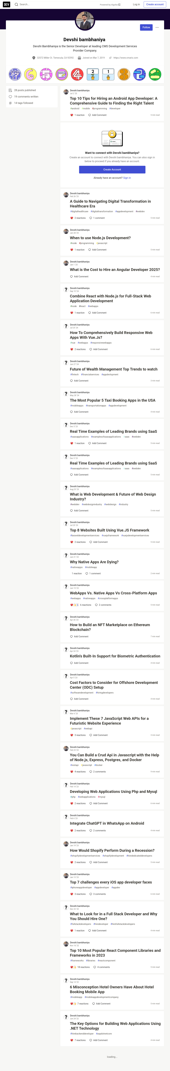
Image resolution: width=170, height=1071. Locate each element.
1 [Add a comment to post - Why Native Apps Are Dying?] (93, 573)
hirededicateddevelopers (139, 856)
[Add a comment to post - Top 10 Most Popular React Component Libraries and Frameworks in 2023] (80, 967)
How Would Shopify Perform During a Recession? (112, 850)
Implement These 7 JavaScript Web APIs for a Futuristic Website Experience (109, 721)
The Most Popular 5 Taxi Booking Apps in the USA (112, 400)
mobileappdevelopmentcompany (101, 997)
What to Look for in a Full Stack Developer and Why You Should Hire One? (113, 916)
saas (126, 436)
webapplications (86, 797)
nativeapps (76, 567)
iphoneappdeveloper (81, 887)
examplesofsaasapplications (106, 436)
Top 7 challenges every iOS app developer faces (111, 882)
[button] (15, 74)
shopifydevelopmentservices (85, 856)
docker (98, 765)
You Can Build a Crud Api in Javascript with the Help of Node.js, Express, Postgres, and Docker (114, 757)
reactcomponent (106, 960)
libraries (90, 960)
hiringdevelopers (104, 692)
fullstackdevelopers (80, 924)
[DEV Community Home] (7, 4)
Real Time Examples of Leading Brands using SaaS (113, 431)
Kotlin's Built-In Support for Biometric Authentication (115, 656)
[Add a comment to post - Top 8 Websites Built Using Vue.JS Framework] (78, 542)
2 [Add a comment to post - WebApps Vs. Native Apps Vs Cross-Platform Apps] (102, 605)
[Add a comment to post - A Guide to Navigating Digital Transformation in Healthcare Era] (78, 218)
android (74, 108)
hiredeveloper (100, 924)
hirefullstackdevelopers (123, 924)
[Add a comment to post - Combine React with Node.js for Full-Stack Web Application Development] (77, 313)
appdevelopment (124, 211)
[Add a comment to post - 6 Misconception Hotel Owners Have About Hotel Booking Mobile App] (79, 1004)
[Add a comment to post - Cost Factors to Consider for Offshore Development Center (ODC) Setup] (79, 698)
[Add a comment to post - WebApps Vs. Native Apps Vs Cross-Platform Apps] (80, 605)
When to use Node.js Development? (100, 238)
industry (123, 504)
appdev (115, 887)
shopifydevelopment (113, 856)
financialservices (90, 374)
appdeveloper (101, 887)
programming (99, 108)
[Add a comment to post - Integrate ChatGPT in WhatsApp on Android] (78, 830)
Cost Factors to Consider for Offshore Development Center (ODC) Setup (114, 685)
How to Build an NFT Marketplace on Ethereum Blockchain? (110, 627)
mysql (101, 797)
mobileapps (76, 405)
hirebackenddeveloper (81, 1033)
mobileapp (91, 567)
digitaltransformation (102, 211)
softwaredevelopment (81, 692)
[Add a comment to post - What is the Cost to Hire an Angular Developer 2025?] (79, 276)
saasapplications (79, 436)
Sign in (127, 177)
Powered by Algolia (110, 5)
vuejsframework (110, 535)
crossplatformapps (108, 598)
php (72, 797)
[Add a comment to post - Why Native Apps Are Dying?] (76, 573)
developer (114, 108)
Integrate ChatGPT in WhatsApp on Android (107, 823)
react (82, 306)
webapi (88, 728)
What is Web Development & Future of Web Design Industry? (113, 496)
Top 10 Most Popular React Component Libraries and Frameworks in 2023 (115, 953)
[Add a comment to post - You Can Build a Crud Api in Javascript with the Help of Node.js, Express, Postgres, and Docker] (78, 772)
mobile (86, 108)
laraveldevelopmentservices (84, 535)
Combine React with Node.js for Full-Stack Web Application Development (110, 298)
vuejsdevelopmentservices (135, 535)
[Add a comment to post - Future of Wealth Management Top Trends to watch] (79, 380)
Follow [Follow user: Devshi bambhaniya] (146, 27)
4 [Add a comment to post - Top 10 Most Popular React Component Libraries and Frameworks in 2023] (101, 967)
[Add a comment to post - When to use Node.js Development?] (77, 250)
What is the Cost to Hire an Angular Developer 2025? (115, 269)
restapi (74, 765)
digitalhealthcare (79, 211)
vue (72, 343)
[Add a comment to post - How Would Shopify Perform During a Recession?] (78, 862)
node (73, 243)
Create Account (112, 169)
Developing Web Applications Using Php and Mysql (113, 791)
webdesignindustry (92, 504)
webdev (140, 211)
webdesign (110, 504)
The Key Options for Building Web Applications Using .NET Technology (115, 1026)
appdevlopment (109, 374)
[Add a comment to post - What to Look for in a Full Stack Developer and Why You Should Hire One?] (77, 930)
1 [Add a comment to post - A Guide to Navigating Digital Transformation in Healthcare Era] (97, 218)
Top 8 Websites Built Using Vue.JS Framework (109, 530)
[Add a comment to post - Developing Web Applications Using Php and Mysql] (78, 803)
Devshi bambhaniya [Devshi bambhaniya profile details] (79, 90)
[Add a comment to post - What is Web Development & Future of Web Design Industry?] (79, 510)
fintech (74, 374)
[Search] (16, 4)
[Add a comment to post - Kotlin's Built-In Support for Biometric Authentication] (79, 663)
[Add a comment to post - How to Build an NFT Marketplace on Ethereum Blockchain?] (79, 636)
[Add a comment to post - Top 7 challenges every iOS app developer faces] (78, 894)
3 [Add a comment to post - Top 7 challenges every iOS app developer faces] (97, 894)
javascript (101, 243)
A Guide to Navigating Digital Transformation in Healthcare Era (110, 203)
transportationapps (96, 405)
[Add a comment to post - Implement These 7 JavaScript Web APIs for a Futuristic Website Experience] (78, 735)
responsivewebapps (101, 343)
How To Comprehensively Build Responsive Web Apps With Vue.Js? (111, 335)
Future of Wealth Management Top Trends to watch (113, 369)
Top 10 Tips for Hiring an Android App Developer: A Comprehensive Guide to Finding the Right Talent (113, 100)
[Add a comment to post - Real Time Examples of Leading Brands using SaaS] (77, 443)
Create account (155, 4)
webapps (93, 306)
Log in (136, 4)
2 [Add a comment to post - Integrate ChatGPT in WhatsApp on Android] (97, 830)
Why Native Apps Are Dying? (94, 562)
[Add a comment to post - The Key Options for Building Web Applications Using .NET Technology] (78, 1040)
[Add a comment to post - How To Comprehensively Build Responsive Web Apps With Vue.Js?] (78, 349)
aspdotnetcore (104, 1033)
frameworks (77, 960)
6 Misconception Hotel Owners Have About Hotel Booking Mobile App (112, 989)
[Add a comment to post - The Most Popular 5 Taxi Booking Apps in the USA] (79, 411)
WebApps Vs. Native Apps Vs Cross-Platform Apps (113, 593)
